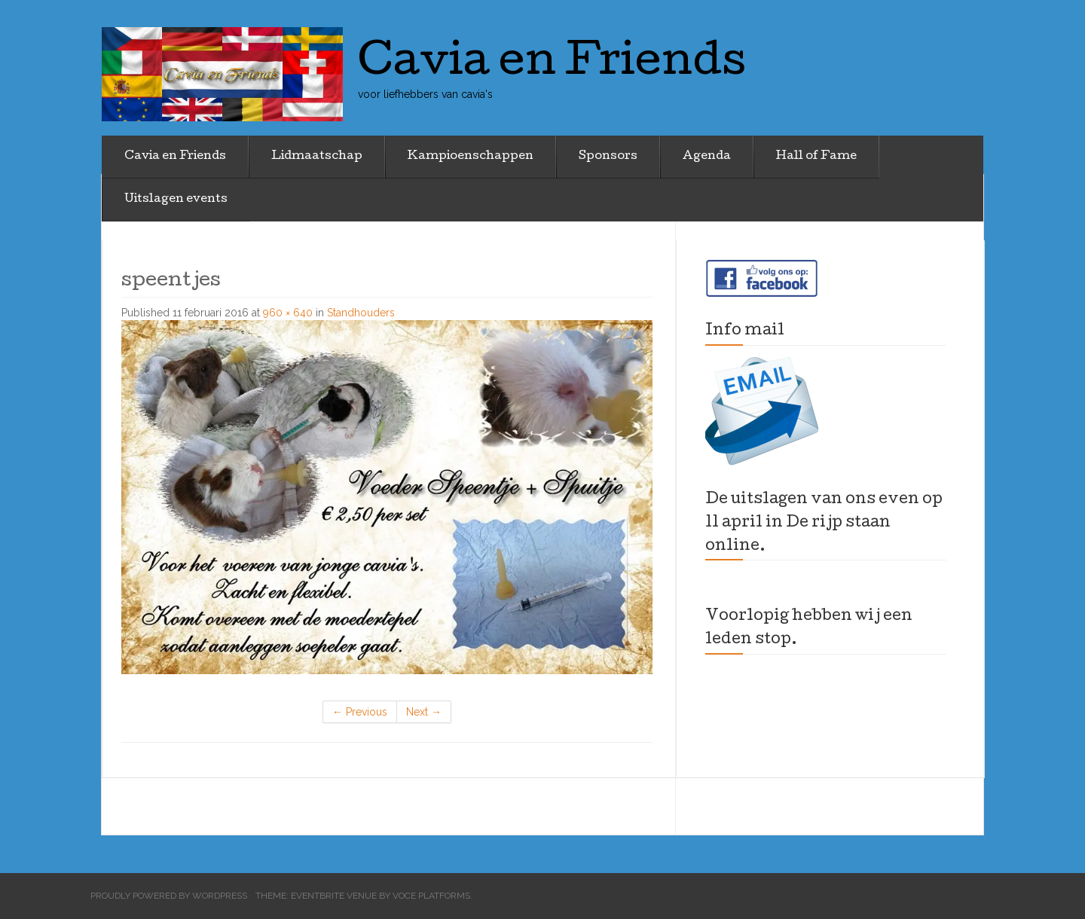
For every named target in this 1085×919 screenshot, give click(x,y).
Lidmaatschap (316, 157)
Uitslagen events (176, 200)
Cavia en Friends (175, 157)
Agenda (707, 157)
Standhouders (361, 313)
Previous (359, 712)
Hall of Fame (816, 157)
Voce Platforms (431, 895)
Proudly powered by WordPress (168, 895)
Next (424, 712)
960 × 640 (288, 313)
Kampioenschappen (470, 157)
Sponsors (608, 157)
